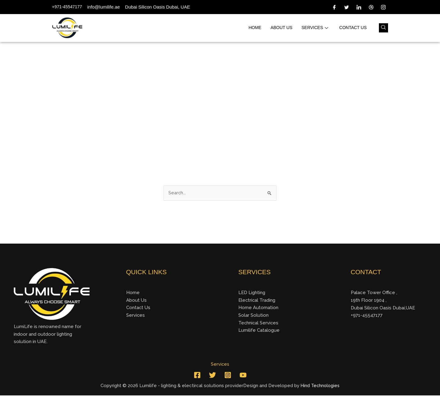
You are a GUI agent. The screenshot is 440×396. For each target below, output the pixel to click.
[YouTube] (243, 375)
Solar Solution (253, 315)
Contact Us (138, 308)
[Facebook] (334, 7)
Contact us (353, 27)
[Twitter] (346, 7)
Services (315, 27)
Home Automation (258, 308)
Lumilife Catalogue (259, 331)
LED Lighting (252, 293)
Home (254, 27)
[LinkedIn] (358, 7)
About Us (136, 300)
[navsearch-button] (383, 27)
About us (281, 27)
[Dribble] (371, 7)
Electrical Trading (257, 300)
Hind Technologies (320, 386)
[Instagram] (383, 7)
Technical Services (258, 323)
